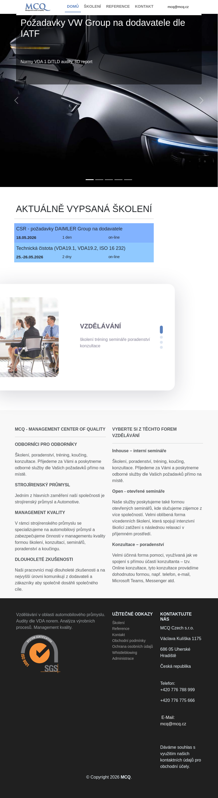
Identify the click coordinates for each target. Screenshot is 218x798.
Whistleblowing (124, 652)
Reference (121, 628)
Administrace (123, 658)
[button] (16, 100)
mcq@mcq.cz (178, 7)
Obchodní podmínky (129, 640)
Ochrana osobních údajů (132, 646)
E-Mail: (181, 721)
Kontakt (118, 635)
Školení (118, 623)
